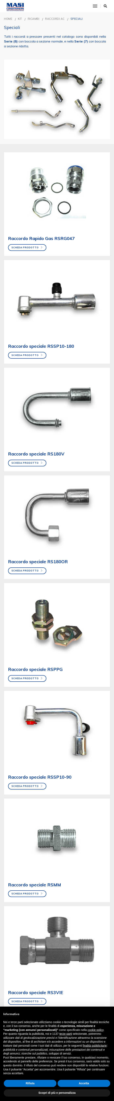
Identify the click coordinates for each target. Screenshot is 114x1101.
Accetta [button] (84, 1083)
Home (8, 18)
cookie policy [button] (96, 1030)
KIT (20, 18)
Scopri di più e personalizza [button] (57, 1092)
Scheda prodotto (27, 247)
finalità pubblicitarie (95, 1045)
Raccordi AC (55, 18)
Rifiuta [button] (30, 1083)
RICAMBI (33, 18)
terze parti (65, 1033)
